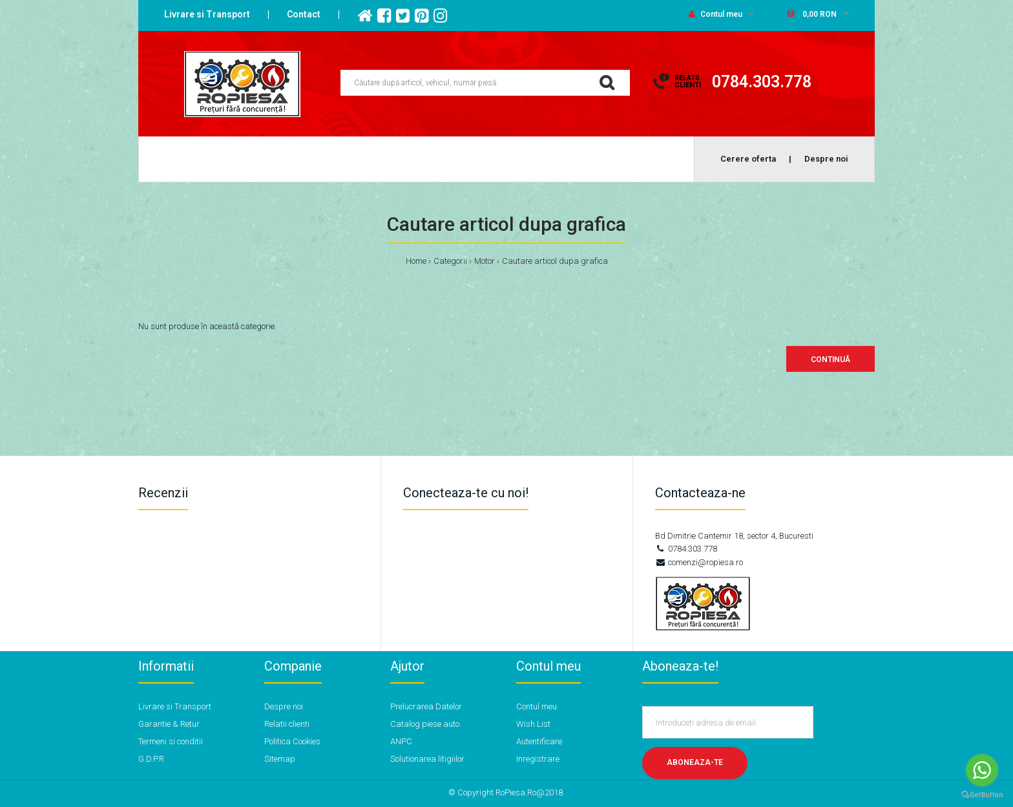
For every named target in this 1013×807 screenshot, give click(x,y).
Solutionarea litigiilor (427, 759)
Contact (303, 14)
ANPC (401, 741)
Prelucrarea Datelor (426, 706)
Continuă (830, 359)
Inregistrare (537, 759)
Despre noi (283, 706)
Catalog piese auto (424, 724)
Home (416, 261)
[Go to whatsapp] (982, 770)
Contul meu (715, 14)
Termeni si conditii (170, 741)
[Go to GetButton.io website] (982, 794)
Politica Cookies (292, 741)
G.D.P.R (151, 759)
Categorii (450, 261)
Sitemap (279, 759)
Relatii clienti (286, 724)
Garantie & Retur (169, 724)
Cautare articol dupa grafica (555, 261)
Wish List (533, 724)
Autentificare (539, 741)
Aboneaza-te (695, 762)
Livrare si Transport (207, 14)
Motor (484, 261)
